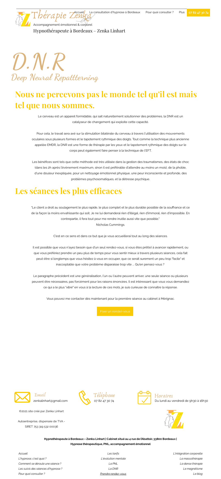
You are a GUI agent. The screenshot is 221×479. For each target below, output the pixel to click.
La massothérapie (191, 458)
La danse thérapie (191, 463)
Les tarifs (113, 453)
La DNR (113, 468)
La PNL (113, 463)
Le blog (198, 473)
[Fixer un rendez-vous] (115, 311)
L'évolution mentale (113, 458)
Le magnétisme (193, 468)
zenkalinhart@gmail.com (50, 401)
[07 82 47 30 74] (198, 12)
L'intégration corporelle (188, 453)
